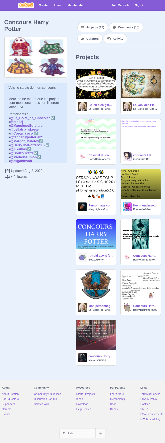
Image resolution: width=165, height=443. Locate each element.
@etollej (16, 122)
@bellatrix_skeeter (25, 129)
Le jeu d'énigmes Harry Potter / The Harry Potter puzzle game (101, 105)
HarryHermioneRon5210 (101, 159)
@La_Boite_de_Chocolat (30, 118)
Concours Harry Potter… (145, 306)
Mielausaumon (97, 360)
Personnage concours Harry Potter (101, 205)
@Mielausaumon (23, 157)
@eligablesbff (21, 161)
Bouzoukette (96, 259)
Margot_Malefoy (98, 209)
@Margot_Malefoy (24, 141)
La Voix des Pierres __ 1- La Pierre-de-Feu (145, 105)
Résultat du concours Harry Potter (101, 155)
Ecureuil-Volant (142, 209)
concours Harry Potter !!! (101, 356)
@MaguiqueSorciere (26, 125)
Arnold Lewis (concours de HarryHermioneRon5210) (101, 255)
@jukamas (18, 149)
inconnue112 (141, 159)
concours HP (142, 155)
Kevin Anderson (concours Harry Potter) (145, 205)
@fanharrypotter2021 (27, 137)
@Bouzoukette (22, 153)
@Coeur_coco (21, 133)
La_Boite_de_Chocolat (101, 108)
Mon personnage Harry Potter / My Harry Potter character (101, 306)
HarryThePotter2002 (145, 309)
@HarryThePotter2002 (27, 145)
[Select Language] (82, 433)
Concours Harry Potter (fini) (145, 255)
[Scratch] (25, 5)
